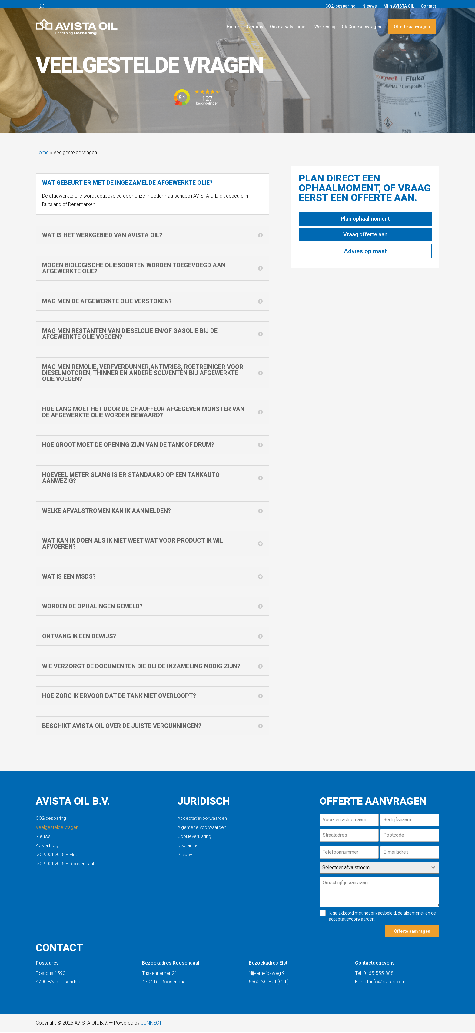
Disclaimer (188, 848)
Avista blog (47, 848)
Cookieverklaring (194, 839)
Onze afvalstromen (289, 26)
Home (233, 26)
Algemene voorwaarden (202, 830)
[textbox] (373, 870)
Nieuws (369, 6)
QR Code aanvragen (361, 26)
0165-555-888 (378, 974)
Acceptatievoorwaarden (202, 821)
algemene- (414, 916)
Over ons (254, 26)
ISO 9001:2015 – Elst (56, 857)
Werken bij (324, 26)
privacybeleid (383, 916)
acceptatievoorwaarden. (352, 922)
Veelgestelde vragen (57, 830)
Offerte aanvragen (412, 26)
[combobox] (379, 871)
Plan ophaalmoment (365, 221)
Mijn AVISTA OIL (399, 6)
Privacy (185, 857)
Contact (428, 6)
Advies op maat (365, 254)
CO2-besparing (340, 6)
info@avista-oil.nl (388, 982)
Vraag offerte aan (365, 237)
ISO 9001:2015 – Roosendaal (65, 867)
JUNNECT (151, 1024)
